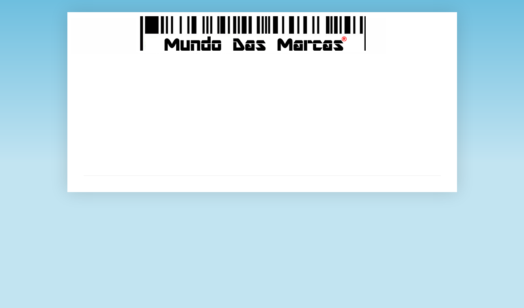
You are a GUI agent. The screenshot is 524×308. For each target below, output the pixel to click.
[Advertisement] (262, 114)
